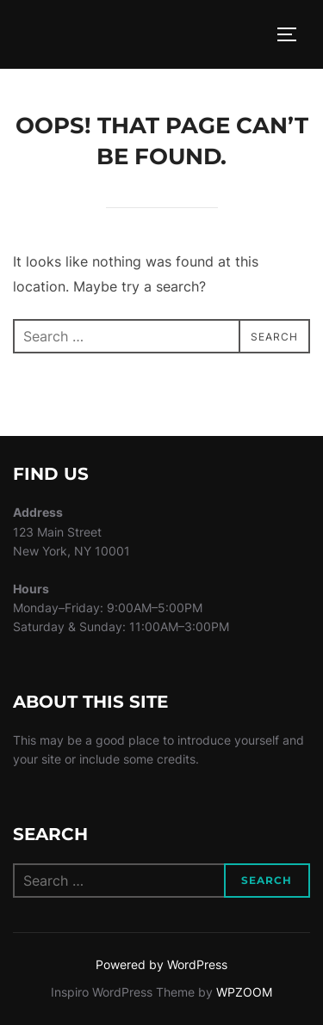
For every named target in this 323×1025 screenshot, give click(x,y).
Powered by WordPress (161, 964)
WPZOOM (244, 992)
